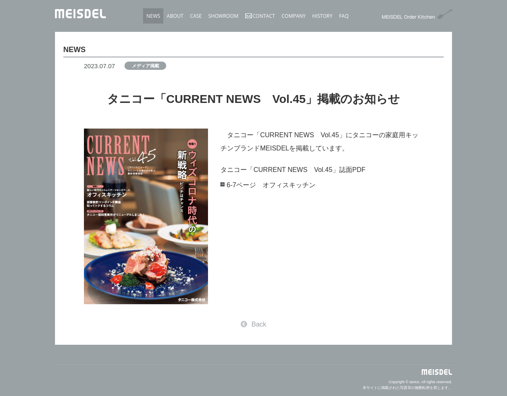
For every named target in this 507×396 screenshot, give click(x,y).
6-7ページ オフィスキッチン (271, 184)
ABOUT (175, 15)
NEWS (153, 15)
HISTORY (322, 15)
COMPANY (294, 15)
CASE (195, 15)
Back (253, 324)
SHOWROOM (223, 15)
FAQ (344, 15)
